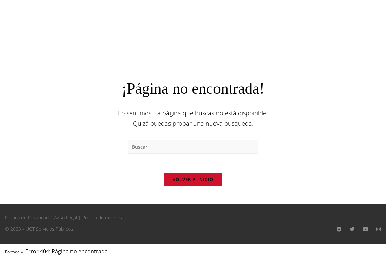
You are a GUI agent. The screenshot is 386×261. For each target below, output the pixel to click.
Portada (12, 253)
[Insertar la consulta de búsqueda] (193, 147)
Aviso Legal (65, 219)
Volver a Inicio (193, 181)
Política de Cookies (102, 219)
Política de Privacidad (27, 219)
